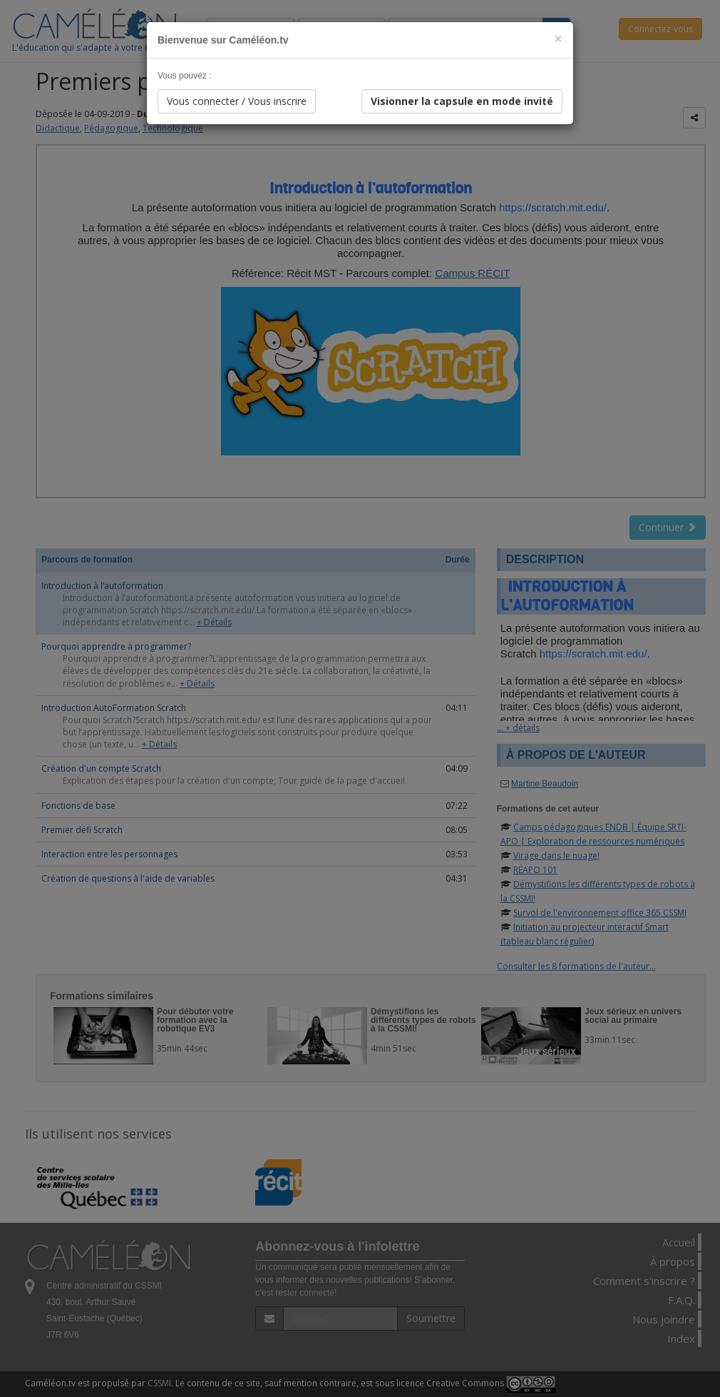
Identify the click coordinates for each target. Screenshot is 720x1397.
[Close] (558, 38)
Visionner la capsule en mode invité (462, 101)
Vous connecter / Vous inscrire (237, 101)
